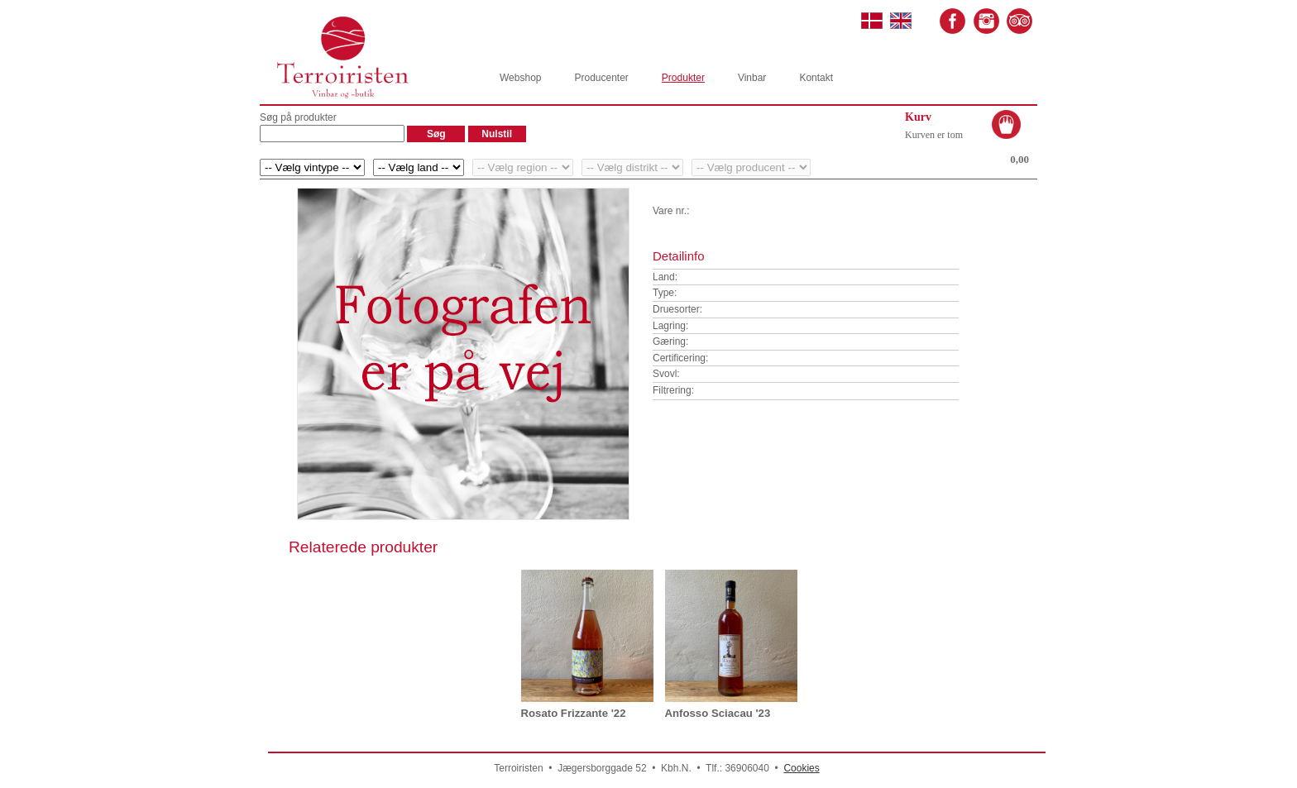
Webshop (520, 78)
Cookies (801, 768)
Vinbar (752, 78)
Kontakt (816, 78)
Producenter (601, 78)
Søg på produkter (298, 117)
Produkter (683, 78)
